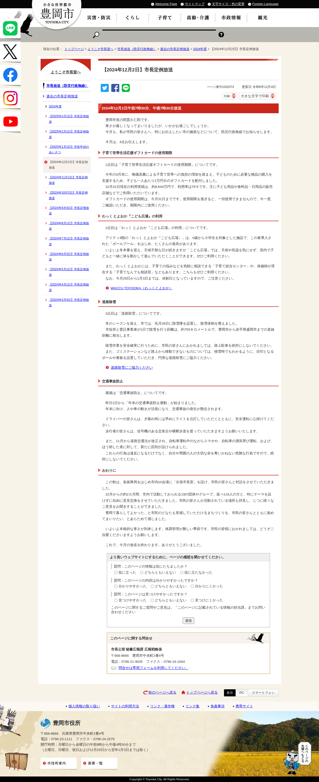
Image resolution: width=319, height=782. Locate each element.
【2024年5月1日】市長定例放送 (69, 272)
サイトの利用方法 (125, 706)
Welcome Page (166, 4)
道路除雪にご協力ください (132, 367)
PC (242, 693)
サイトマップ (194, 4)
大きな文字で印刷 (255, 96)
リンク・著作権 (162, 706)
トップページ (74, 49)
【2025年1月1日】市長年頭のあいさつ (69, 149)
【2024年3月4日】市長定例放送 (69, 302)
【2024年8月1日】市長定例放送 (69, 225)
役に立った (127, 572)
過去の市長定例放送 (174, 49)
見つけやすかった (133, 600)
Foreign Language (265, 4)
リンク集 (192, 706)
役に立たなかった (198, 572)
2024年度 (200, 49)
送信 (188, 620)
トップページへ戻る (202, 692)
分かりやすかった (133, 586)
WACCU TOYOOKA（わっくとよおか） (142, 288)
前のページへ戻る (162, 692)
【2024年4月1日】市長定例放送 (69, 287)
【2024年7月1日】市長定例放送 (69, 241)
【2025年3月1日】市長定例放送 (69, 118)
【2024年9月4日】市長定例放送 (69, 210)
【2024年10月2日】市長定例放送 (68, 195)
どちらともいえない (160, 572)
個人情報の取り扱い (84, 706)
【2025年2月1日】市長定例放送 (69, 134)
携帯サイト (244, 706)
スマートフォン (263, 693)
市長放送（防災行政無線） (136, 49)
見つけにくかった (209, 600)
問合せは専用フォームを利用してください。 (154, 668)
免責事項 (217, 706)
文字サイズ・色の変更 (228, 4)
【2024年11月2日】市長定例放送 (68, 180)
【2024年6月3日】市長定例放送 (69, 256)
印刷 (227, 96)
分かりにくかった (209, 586)
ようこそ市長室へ (100, 49)
